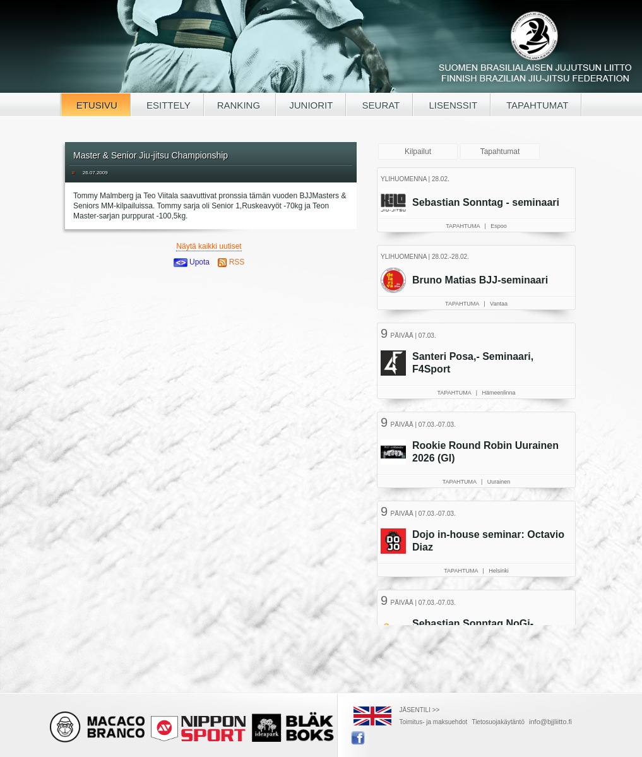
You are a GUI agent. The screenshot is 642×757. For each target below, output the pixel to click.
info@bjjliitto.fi (550, 721)
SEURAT (379, 105)
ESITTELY (167, 105)
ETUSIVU (95, 105)
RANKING (240, 105)
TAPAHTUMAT (536, 105)
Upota (192, 262)
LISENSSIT (451, 105)
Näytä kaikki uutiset (208, 246)
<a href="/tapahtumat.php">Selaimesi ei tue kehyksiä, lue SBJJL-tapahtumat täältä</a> (478, 394)
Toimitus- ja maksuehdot (434, 721)
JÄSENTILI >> (420, 709)
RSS (231, 262)
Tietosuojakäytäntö (498, 721)
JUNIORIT (311, 105)
